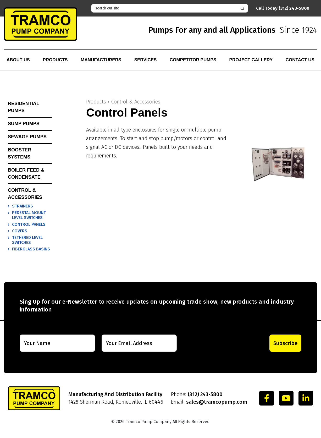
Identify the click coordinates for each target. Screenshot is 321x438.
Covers (19, 230)
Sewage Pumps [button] (27, 136)
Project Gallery (251, 59)
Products (55, 59)
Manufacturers (101, 59)
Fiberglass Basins (31, 249)
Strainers (22, 206)
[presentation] (217, 343)
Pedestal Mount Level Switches (29, 215)
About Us (18, 59)
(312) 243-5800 (205, 394)
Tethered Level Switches (27, 240)
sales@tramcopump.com (216, 402)
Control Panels (29, 224)
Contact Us (300, 59)
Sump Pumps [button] (24, 123)
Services (145, 59)
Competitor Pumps (193, 59)
